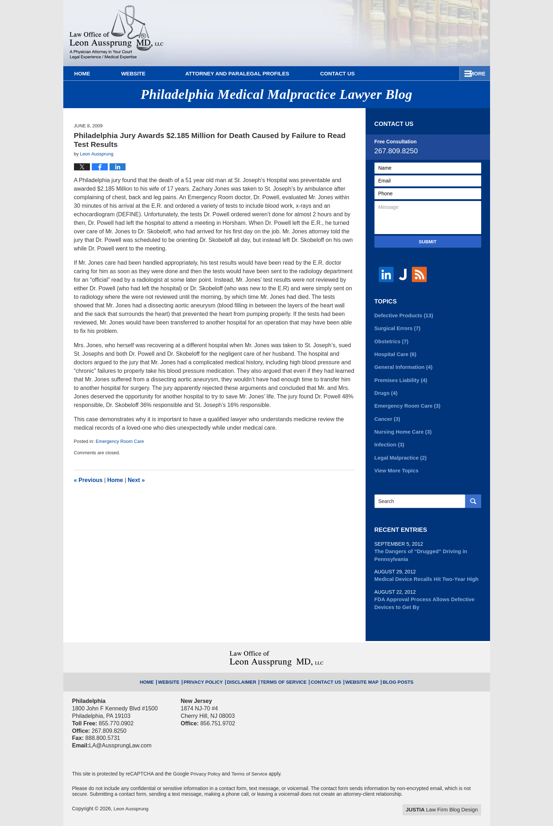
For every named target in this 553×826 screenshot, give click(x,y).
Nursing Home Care (401, 427)
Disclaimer (246, 671)
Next (136, 480)
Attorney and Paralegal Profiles (255, 73)
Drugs (385, 390)
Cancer (386, 415)
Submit (428, 241)
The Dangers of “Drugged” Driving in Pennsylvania (418, 548)
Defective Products (402, 315)
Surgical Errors (396, 327)
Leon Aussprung (131, 800)
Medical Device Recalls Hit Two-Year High (423, 572)
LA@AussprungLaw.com (120, 737)
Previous (88, 480)
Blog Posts (384, 671)
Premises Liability (399, 377)
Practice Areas (370, 73)
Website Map (352, 671)
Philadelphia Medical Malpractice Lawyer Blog (116, 33)
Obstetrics (390, 340)
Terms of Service (283, 671)
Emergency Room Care (120, 441)
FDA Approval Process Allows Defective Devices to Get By (421, 595)
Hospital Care (394, 352)
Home (91, 73)
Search (473, 495)
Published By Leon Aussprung (436, 29)
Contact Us (451, 73)
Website (151, 73)
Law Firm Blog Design (447, 801)
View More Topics (395, 464)
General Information (401, 365)
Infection (388, 440)
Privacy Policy (213, 671)
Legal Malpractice (399, 452)
